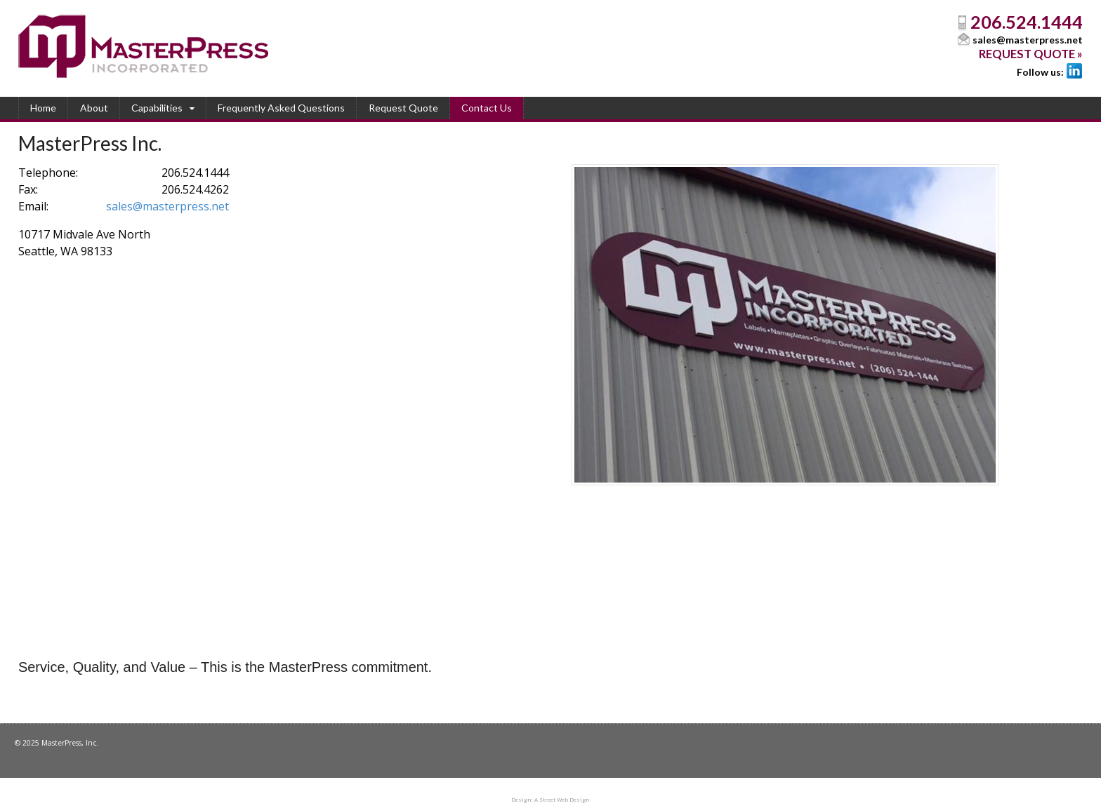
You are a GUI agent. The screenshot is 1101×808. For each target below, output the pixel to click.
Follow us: (1040, 72)
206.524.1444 (1026, 21)
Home (43, 108)
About (94, 108)
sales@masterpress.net (1028, 40)
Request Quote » (1031, 54)
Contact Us (486, 108)
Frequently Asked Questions (281, 108)
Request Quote (403, 108)
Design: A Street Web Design (550, 799)
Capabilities (157, 108)
